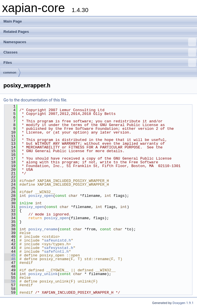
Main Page (12, 21)
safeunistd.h (57, 240)
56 (9, 281)
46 (9, 259)
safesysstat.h (58, 247)
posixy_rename (42, 229)
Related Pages (16, 32)
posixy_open (40, 195)
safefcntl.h (56, 251)
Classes (99, 52)
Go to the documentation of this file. (35, 100)
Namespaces (99, 42)
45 (9, 255)
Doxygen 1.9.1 (183, 303)
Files (99, 63)
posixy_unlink (42, 273)
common (9, 72)
